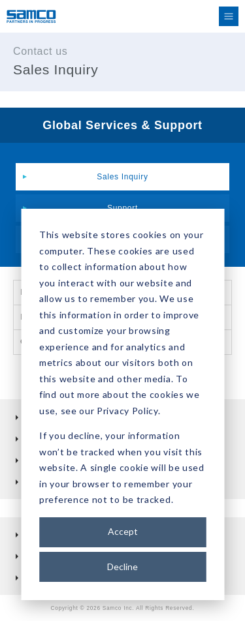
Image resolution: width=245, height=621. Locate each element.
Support (122, 208)
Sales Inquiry (122, 176)
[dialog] (122, 404)
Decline (122, 566)
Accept (123, 531)
